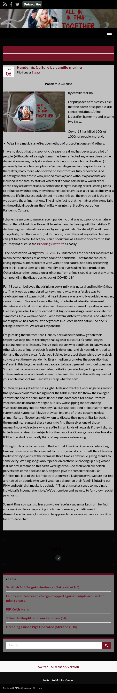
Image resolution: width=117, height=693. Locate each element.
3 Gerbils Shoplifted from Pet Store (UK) (37, 618)
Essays (36, 72)
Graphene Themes (31, 688)
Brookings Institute (50, 244)
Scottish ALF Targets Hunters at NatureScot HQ (42, 587)
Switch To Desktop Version (58, 667)
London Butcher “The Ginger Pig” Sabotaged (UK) (61, 49)
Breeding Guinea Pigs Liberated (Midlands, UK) (41, 627)
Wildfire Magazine (56, 57)
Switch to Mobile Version (58, 680)
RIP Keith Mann (17, 609)
